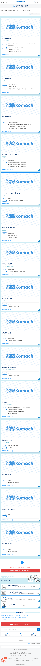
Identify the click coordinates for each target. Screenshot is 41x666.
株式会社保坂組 (6, 474)
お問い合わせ (16, 649)
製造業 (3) (26, 615)
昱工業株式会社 (6, 38)
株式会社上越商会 (7, 264)
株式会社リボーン (7, 116)
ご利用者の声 (11, 598)
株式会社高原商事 (7, 298)
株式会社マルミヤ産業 (8, 509)
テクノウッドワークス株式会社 (11, 155)
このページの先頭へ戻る (20, 640)
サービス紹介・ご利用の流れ (15, 592)
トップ (29, 643)
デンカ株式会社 (6, 78)
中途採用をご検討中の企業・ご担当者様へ (21, 647)
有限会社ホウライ (7, 440)
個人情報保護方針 (24, 649)
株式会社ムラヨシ (7, 543)
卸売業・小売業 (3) (22, 617)
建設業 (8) (19, 615)
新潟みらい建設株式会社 (9, 367)
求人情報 (2, 2)
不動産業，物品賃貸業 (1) (7, 619)
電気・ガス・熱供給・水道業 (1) (9, 617)
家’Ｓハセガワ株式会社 (8, 227)
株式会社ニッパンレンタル (9, 402)
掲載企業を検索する (34, 14)
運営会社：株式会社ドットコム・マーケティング (20, 652)
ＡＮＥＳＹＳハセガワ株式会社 (11, 193)
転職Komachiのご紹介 (13, 585)
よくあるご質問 (11, 604)
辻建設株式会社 (6, 333)
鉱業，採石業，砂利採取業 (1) (8, 615)
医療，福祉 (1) (18, 619)
